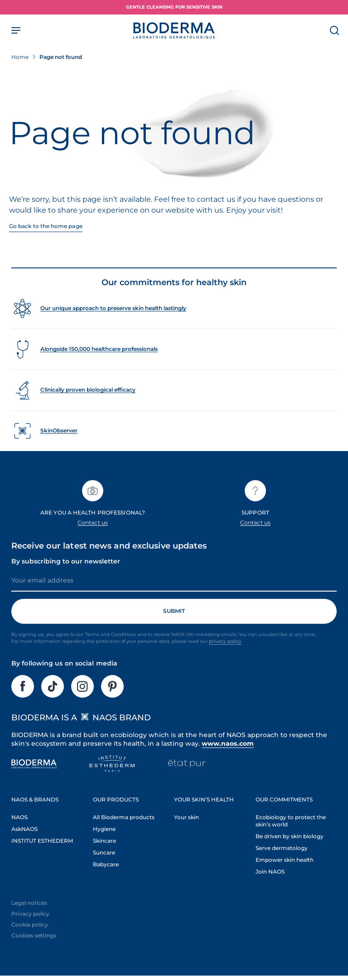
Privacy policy (30, 913)
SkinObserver (58, 430)
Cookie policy (29, 924)
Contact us (92, 522)
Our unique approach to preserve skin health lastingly (113, 308)
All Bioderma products (124, 817)
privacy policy (225, 641)
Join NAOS (270, 871)
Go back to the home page (45, 226)
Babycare (106, 864)
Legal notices (29, 902)
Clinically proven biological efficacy (87, 389)
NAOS (19, 817)
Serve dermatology (282, 848)
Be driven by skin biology (290, 836)
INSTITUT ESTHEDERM (42, 840)
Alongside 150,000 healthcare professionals (99, 348)
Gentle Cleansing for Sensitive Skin (174, 7)
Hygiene (104, 828)
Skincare (104, 840)
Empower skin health (285, 859)
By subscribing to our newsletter (65, 561)
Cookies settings (33, 935)
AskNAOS (24, 828)
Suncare (104, 852)
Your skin (186, 817)
